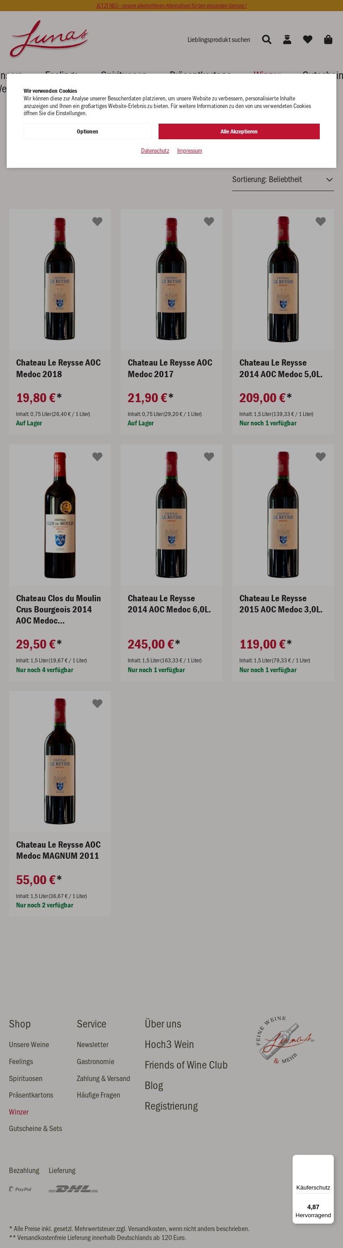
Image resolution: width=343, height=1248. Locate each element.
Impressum (189, 150)
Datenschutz (155, 150)
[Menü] (328, 1160)
